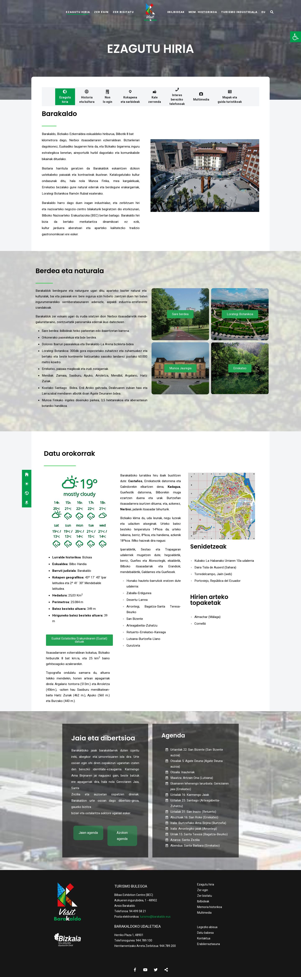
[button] (295, 36)
